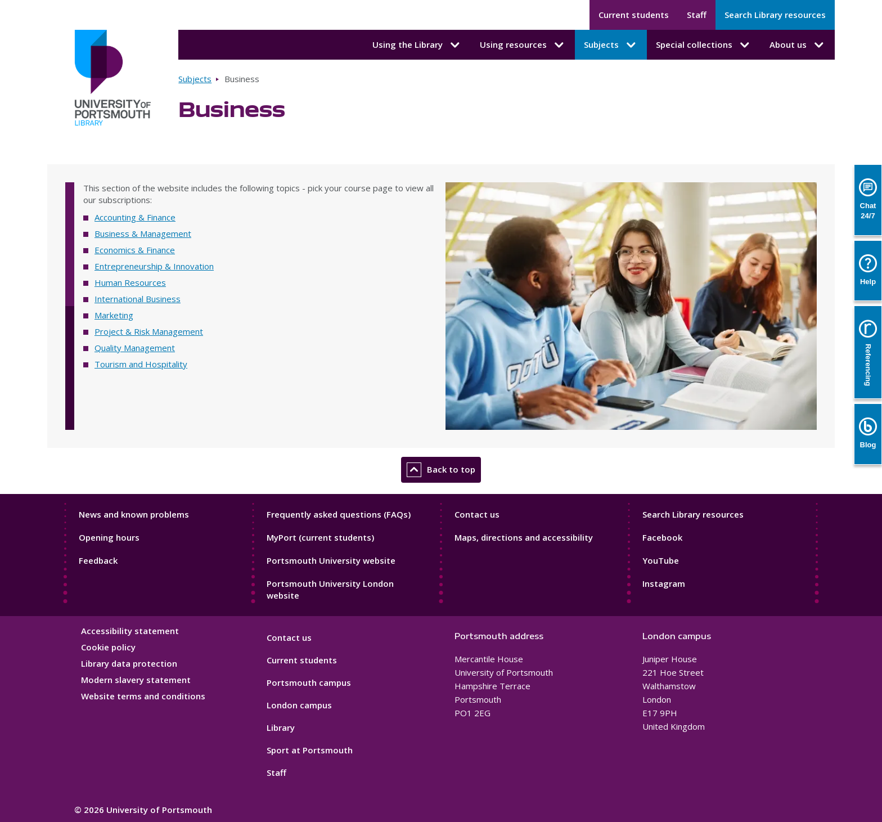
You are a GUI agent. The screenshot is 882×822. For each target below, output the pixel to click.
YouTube (660, 560)
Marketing (113, 315)
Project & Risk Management (148, 331)
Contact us (477, 514)
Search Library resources (775, 14)
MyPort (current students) (320, 537)
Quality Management (134, 347)
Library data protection (129, 663)
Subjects (195, 78)
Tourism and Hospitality (140, 364)
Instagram (663, 583)
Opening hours (109, 537)
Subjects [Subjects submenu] (611, 45)
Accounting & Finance (135, 217)
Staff (696, 14)
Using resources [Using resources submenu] (523, 45)
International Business (137, 298)
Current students (633, 14)
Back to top (441, 469)
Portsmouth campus (309, 682)
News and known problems (134, 514)
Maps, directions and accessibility (523, 537)
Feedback (98, 560)
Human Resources (130, 282)
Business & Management (142, 233)
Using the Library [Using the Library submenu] (417, 45)
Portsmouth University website (331, 560)
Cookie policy (108, 647)
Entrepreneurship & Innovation (154, 266)
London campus (299, 705)
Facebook (662, 537)
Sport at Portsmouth (310, 750)
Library (281, 727)
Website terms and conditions (143, 696)
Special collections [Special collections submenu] (704, 45)
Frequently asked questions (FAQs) (339, 514)
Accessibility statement (130, 630)
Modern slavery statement (136, 679)
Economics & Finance (134, 249)
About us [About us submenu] (798, 45)
